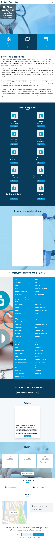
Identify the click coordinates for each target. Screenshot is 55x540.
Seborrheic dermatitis (20, 345)
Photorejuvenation (19, 350)
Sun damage (18, 370)
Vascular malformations (21, 321)
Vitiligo (17, 319)
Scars (16, 347)
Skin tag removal (19, 373)
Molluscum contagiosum (41, 333)
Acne (16, 279)
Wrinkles (17, 356)
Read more (14, 126)
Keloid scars (38, 347)
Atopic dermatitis (39, 342)
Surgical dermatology (20, 297)
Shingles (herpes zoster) (21, 339)
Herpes (17, 307)
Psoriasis (37, 300)
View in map (14, 512)
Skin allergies (38, 297)
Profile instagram (12, 487)
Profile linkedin (40, 487)
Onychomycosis (19, 353)
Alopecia (17, 310)
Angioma (37, 319)
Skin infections (19, 304)
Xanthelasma (38, 370)
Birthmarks (37, 368)
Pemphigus (18, 336)
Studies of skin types (40, 307)
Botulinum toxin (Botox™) (21, 291)
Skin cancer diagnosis (20, 359)
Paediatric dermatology (41, 324)
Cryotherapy (18, 313)
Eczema (17, 285)
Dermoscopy (38, 339)
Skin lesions (18, 368)
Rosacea (37, 321)
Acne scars (37, 285)
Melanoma (37, 327)
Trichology (37, 336)
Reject (16, 534)
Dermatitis (37, 356)
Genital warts (18, 327)
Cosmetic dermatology (40, 359)
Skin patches (38, 304)
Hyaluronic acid (39, 330)
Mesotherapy (18, 294)
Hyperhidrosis (38, 316)
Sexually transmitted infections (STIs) (23, 300)
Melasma (17, 333)
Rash (36, 282)
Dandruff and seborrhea (41, 310)
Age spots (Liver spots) (41, 288)
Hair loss (37, 291)
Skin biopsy (38, 373)
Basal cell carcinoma (40, 362)
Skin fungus (38, 345)
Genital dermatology (20, 376)
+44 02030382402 (38, 509)
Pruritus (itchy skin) (40, 350)
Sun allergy (18, 324)
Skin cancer (18, 282)
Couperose (18, 316)
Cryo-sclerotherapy (40, 294)
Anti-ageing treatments (21, 362)
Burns (36, 313)
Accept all (38, 534)
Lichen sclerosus (39, 353)
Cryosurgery (18, 342)
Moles (36, 279)
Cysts (36, 365)
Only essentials (27, 534)
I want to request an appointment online (27, 392)
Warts (16, 288)
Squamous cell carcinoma (21, 365)
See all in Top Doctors (27, 473)
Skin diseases (18, 330)
